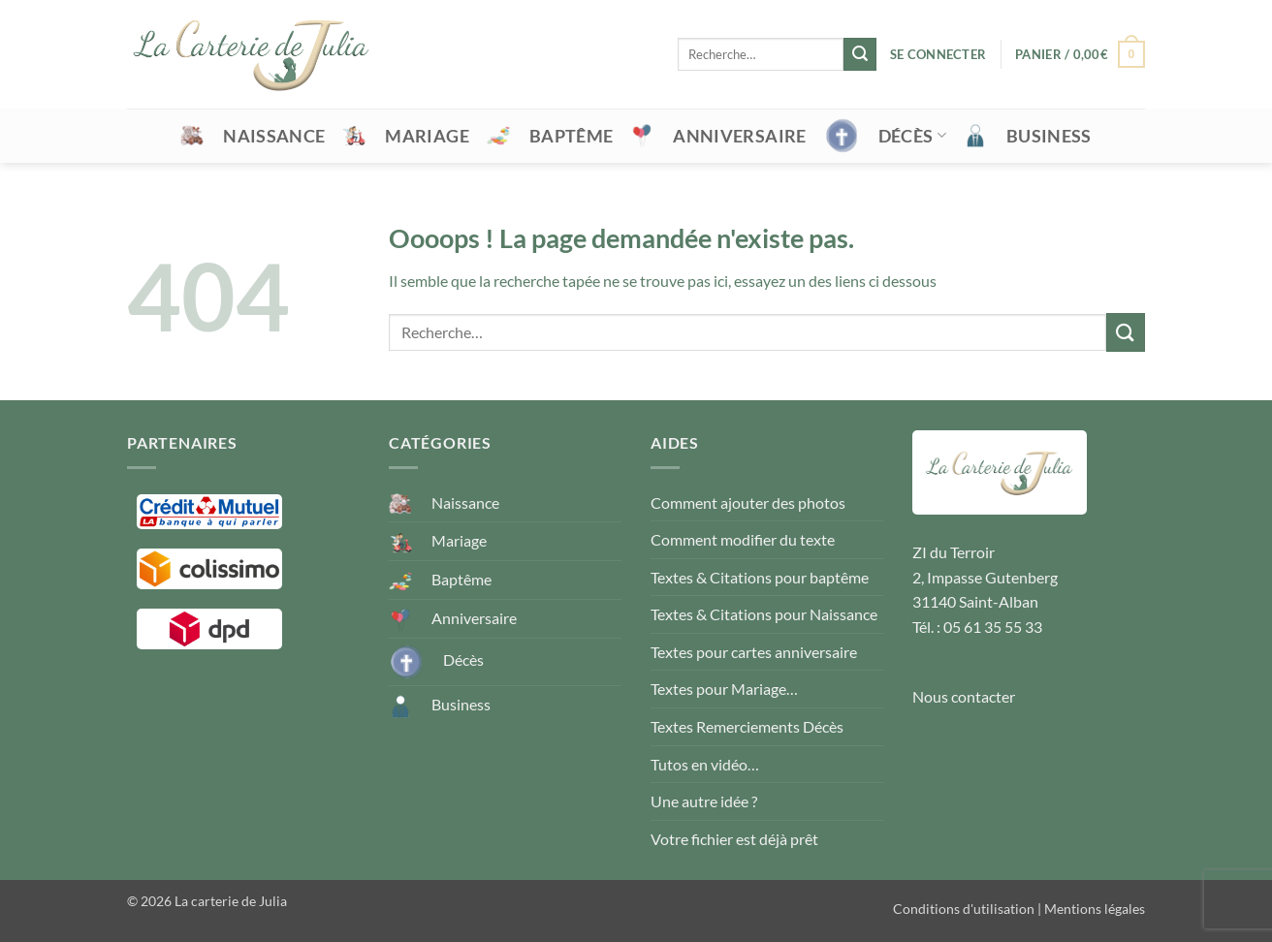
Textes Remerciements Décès (747, 726)
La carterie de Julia (231, 901)
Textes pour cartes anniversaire (754, 652)
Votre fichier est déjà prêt (734, 839)
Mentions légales (1094, 908)
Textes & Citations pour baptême (760, 577)
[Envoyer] (859, 54)
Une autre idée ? (704, 801)
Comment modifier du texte (743, 539)
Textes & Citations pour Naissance (764, 614)
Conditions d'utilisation (963, 908)
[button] (938, 54)
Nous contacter (963, 696)
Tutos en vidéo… (705, 764)
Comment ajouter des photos (748, 502)
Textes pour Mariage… (724, 688)
